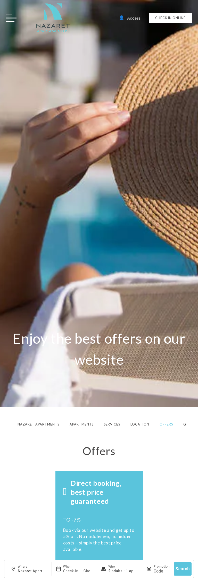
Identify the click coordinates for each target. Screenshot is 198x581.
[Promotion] (162, 571)
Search (183, 568)
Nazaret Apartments (38, 424)
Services (112, 424)
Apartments (82, 424)
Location (139, 424)
